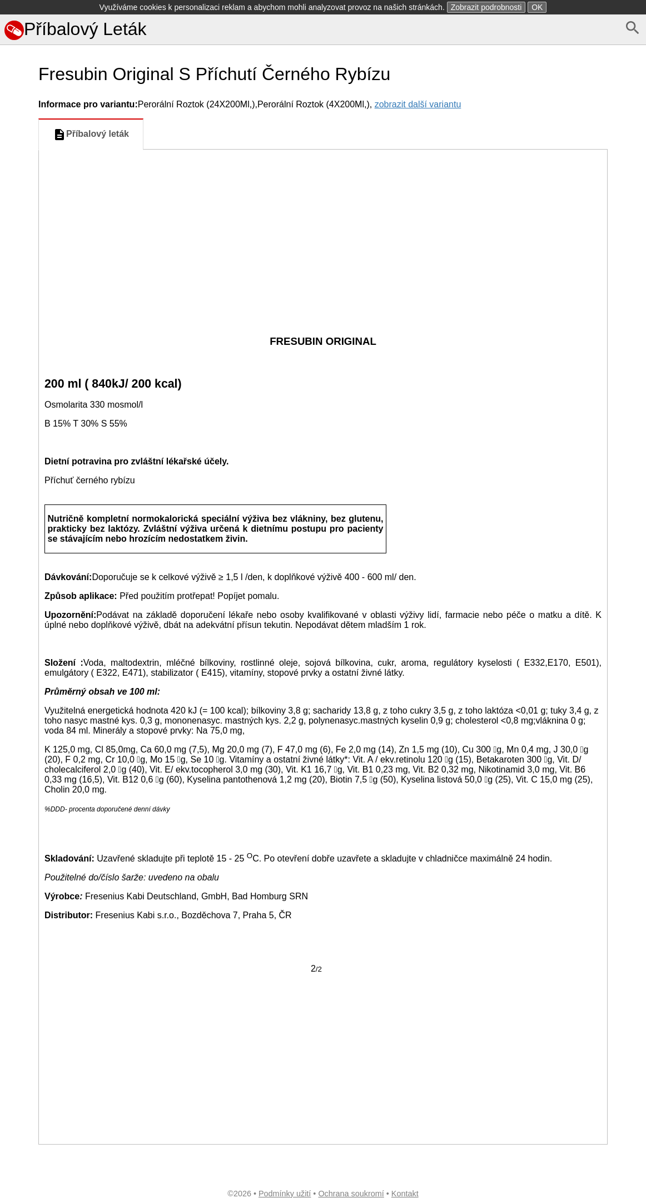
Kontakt (405, 1193)
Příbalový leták (91, 134)
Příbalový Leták (75, 29)
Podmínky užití (285, 1193)
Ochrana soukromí (351, 1193)
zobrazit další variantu (418, 104)
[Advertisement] (323, 233)
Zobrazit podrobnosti (486, 7)
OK (537, 7)
